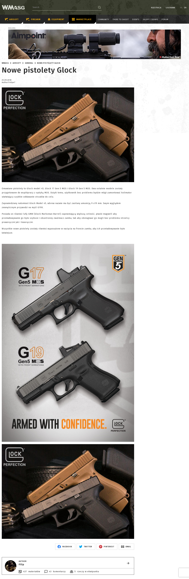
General (29, 63)
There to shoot (121, 19)
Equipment (56, 19)
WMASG (5, 63)
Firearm (33, 19)
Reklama (11, 28)
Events (135, 19)
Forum (165, 19)
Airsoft (12, 19)
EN (185, 8)
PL (181, 8)
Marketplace (82, 19)
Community (103, 19)
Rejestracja (156, 8)
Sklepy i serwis (150, 19)
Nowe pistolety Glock (48, 63)
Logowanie (170, 8)
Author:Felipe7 (8, 82)
